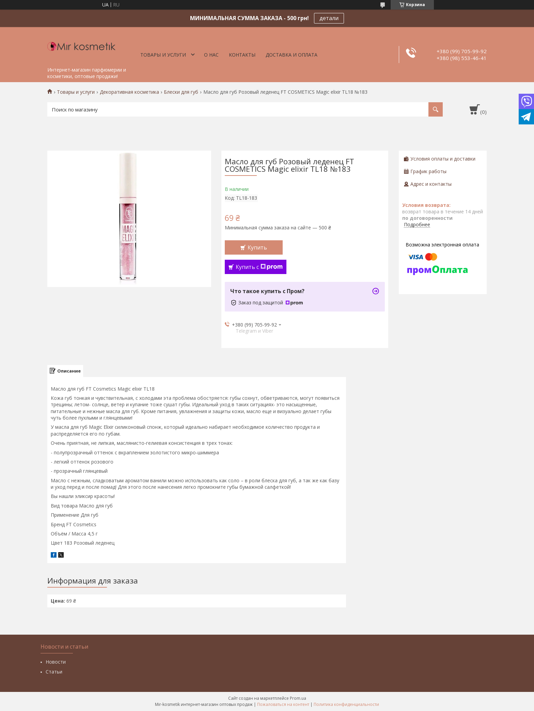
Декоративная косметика (129, 92)
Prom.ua (298, 698)
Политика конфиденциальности (346, 704)
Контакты (242, 54)
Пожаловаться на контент (283, 704)
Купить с (259, 267)
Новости (56, 662)
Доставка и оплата (291, 54)
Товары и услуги (163, 54)
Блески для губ (181, 92)
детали (329, 18)
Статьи (54, 671)
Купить (257, 247)
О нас (211, 54)
